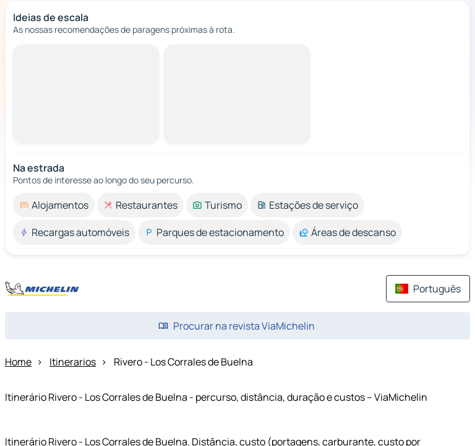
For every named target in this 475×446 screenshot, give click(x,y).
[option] (54, 205)
